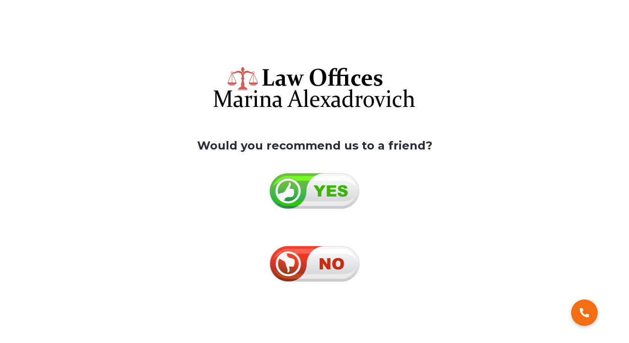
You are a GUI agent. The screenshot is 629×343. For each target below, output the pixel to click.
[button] (584, 312)
